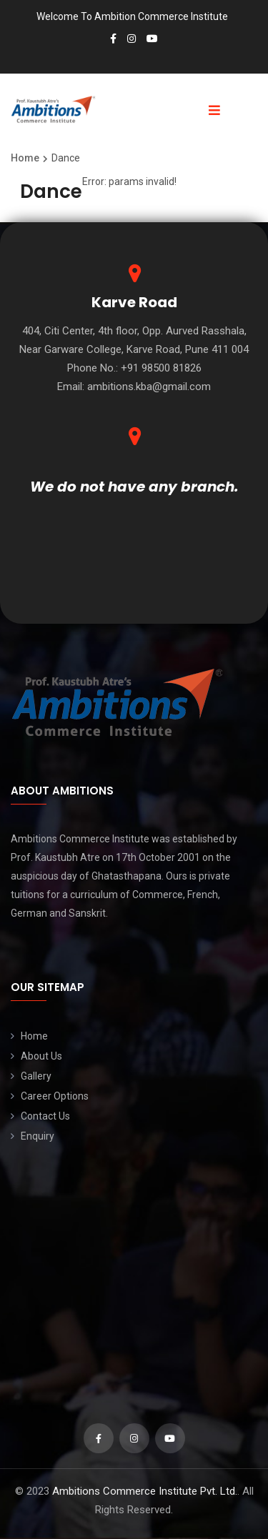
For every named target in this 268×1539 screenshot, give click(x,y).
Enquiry (37, 1136)
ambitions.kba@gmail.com (149, 386)
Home (34, 1036)
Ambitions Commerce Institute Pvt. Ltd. (144, 1491)
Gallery (36, 1076)
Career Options (55, 1096)
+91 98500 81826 (161, 368)
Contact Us (45, 1116)
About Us (41, 1056)
